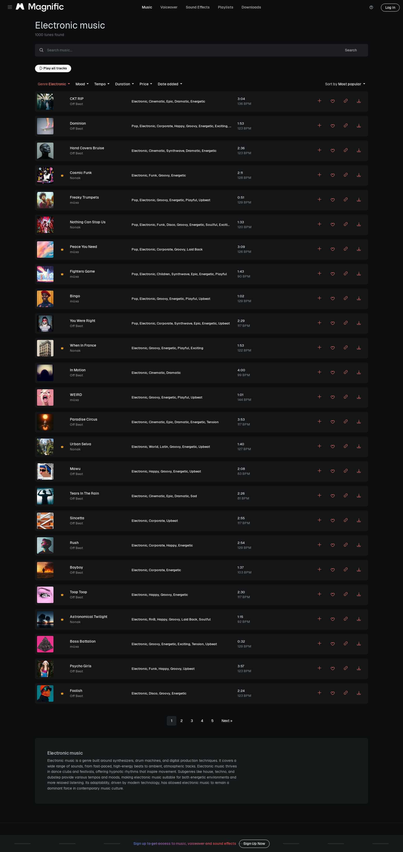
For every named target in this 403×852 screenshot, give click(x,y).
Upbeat (204, 200)
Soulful (211, 225)
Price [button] (144, 84)
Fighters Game (82, 271)
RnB (152, 619)
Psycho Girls (80, 666)
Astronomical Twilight (88, 616)
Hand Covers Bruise (87, 148)
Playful (191, 200)
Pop (135, 126)
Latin (164, 446)
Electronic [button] (52, 84)
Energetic (197, 101)
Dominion (78, 123)
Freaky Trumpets (84, 197)
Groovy (191, 126)
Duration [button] (123, 84)
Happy (179, 126)
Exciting (221, 126)
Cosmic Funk (81, 172)
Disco (171, 225)
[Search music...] (190, 50)
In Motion (78, 370)
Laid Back (195, 249)
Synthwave (175, 151)
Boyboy (76, 567)
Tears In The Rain (84, 493)
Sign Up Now (254, 843)
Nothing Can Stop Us (88, 222)
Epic (169, 101)
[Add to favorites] (332, 102)
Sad (193, 496)
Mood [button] (81, 84)
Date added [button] (168, 84)
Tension (213, 422)
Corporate (165, 126)
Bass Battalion (83, 641)
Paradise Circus (83, 419)
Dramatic (182, 101)
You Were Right (82, 320)
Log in (390, 7)
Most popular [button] (343, 84)
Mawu (75, 468)
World (153, 446)
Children (163, 274)
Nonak (75, 178)
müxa (74, 202)
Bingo (75, 296)
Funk (153, 175)
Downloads (251, 7)
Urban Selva (80, 444)
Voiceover (169, 7)
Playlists (225, 7)
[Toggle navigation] (10, 7)
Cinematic (157, 101)
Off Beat (76, 104)
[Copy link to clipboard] (346, 101)
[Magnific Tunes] (40, 7)
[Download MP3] (359, 101)
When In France (83, 345)
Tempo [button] (100, 84)
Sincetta (77, 518)
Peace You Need (83, 246)
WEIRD (76, 394)
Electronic (139, 101)
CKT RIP (77, 98)
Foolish (76, 690)
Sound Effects (198, 7)
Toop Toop (78, 592)
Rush (74, 542)
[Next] (226, 721)
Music (147, 7)
